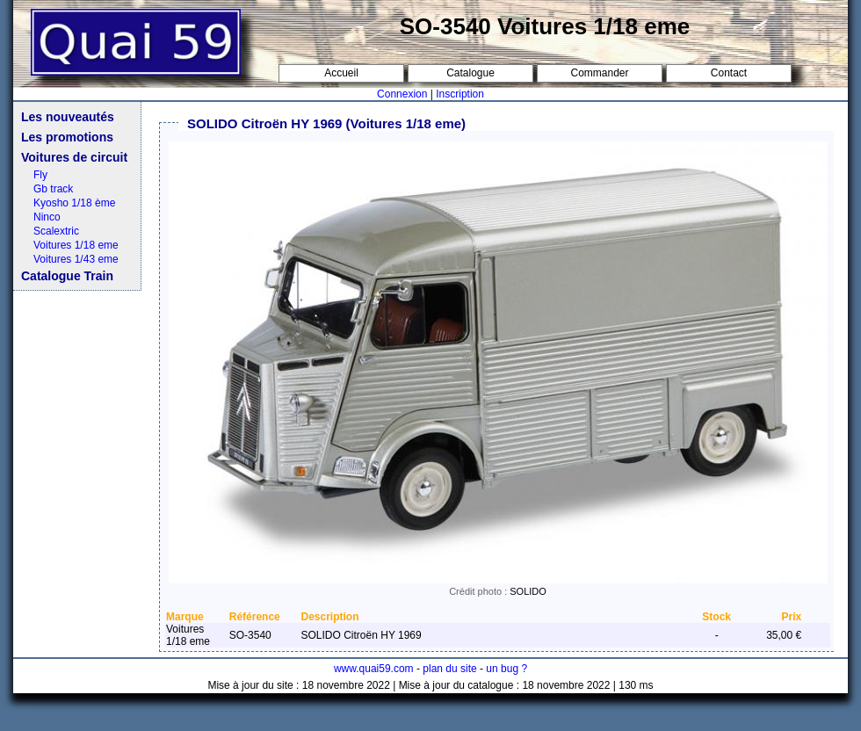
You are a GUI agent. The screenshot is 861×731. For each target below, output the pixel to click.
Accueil (341, 73)
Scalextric (56, 231)
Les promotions (67, 137)
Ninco (47, 217)
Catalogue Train (67, 276)
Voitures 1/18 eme (76, 245)
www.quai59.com (374, 668)
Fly (40, 175)
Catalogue (470, 73)
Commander (599, 73)
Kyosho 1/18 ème (74, 203)
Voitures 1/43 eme (76, 259)
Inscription (460, 94)
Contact (729, 73)
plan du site (449, 668)
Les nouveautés (67, 117)
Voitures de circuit (74, 157)
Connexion (402, 94)
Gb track (53, 189)
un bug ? (506, 668)
